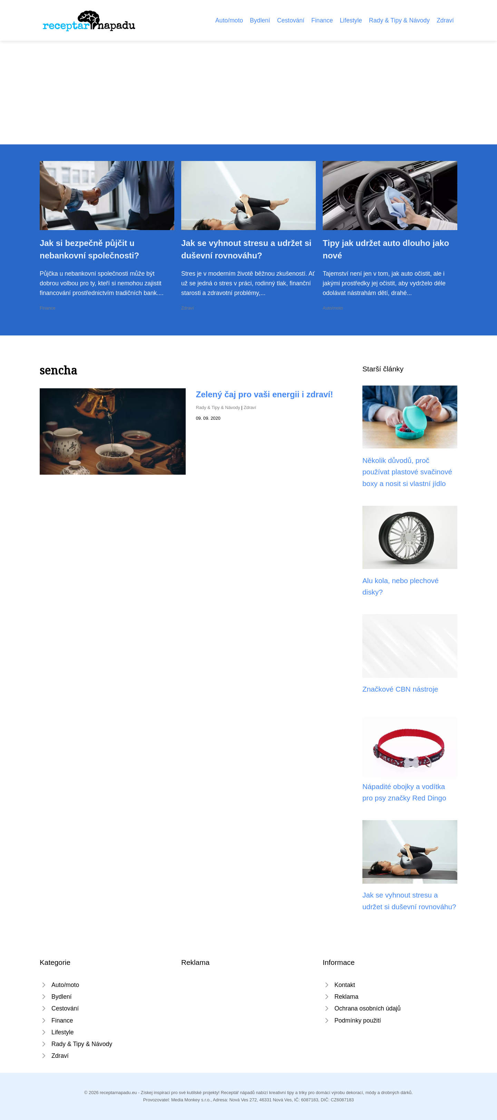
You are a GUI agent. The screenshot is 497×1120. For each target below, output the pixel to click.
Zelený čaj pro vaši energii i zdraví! (264, 394)
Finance (322, 20)
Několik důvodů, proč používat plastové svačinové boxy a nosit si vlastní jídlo (407, 471)
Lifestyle (351, 20)
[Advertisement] (248, 92)
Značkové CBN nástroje (400, 689)
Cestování (290, 20)
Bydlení (260, 20)
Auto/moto (229, 20)
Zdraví (445, 20)
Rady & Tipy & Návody (399, 20)
